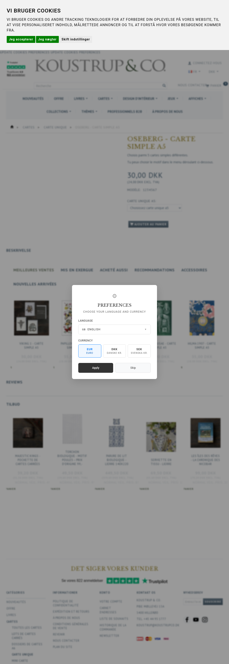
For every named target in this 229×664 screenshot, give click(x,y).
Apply (95, 367)
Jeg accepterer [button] (21, 39)
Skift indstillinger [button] (75, 39)
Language (85, 320)
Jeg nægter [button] (47, 39)
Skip (133, 367)
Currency (85, 340)
